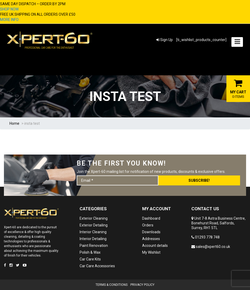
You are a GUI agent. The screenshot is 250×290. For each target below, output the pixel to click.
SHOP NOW (9, 9)
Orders (147, 225)
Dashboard (151, 218)
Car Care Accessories (97, 266)
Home (14, 123)
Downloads (151, 232)
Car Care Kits (90, 259)
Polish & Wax (90, 252)
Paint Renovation (94, 245)
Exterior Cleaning (94, 218)
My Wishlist (151, 252)
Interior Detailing (93, 239)
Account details (155, 245)
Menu (236, 39)
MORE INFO (9, 20)
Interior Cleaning (93, 232)
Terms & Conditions (111, 285)
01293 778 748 (205, 237)
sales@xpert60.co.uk (210, 246)
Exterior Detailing (94, 225)
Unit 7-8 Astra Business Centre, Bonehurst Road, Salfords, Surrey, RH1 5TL (218, 223)
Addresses (151, 239)
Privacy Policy (142, 285)
